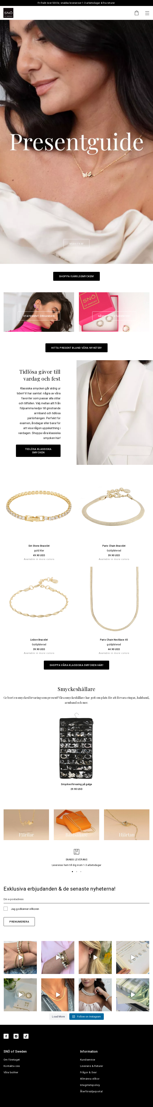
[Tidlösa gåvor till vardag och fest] (114, 412)
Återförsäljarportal (91, 1091)
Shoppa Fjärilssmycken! (76, 276)
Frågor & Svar (88, 1072)
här (58, 438)
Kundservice (87, 1059)
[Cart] (134, 13)
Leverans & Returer (91, 1066)
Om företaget (12, 1059)
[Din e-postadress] (76, 899)
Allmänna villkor (89, 1078)
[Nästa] (147, 13)
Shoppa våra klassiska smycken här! (77, 665)
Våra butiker (11, 1072)
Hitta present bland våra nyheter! (76, 347)
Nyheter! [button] (76, 243)
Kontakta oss (12, 1066)
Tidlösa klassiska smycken (38, 451)
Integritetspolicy (90, 1085)
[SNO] (8, 13)
